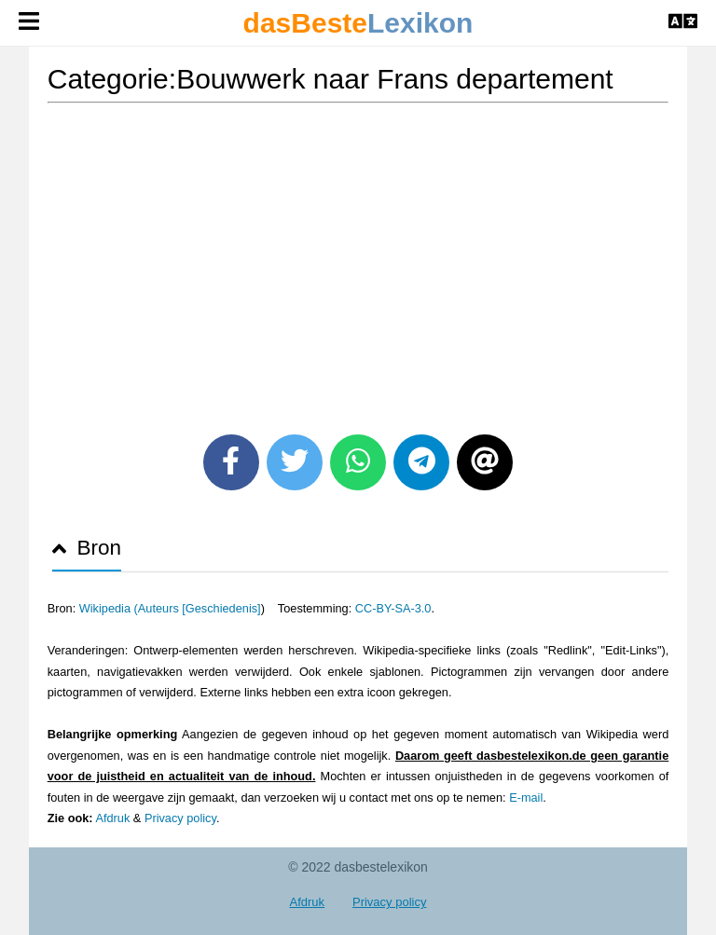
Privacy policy (180, 818)
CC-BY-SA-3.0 (393, 608)
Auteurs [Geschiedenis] (199, 608)
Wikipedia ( (108, 608)
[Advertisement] (358, 261)
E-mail (526, 797)
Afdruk (112, 818)
